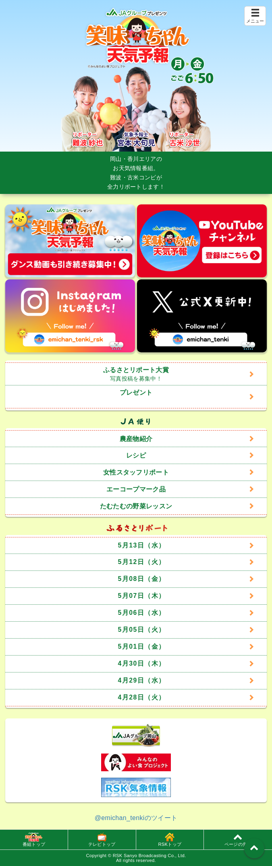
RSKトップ (169, 839)
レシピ (136, 455)
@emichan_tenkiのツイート (136, 817)
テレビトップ (102, 839)
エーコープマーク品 (136, 489)
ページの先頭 (238, 839)
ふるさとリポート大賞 (136, 374)
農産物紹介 (136, 438)
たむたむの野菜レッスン (136, 506)
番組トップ (34, 839)
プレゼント (136, 392)
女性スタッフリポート (136, 472)
